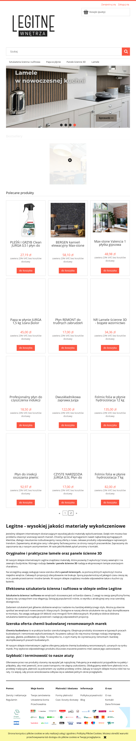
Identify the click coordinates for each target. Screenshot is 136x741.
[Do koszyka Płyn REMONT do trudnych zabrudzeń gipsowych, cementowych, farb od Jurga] (68, 348)
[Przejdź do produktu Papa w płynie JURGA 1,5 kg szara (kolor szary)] (25, 298)
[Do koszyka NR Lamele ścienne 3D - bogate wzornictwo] (110, 348)
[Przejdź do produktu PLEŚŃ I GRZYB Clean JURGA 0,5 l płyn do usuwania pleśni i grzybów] (25, 220)
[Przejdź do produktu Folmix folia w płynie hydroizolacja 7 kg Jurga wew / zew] (110, 452)
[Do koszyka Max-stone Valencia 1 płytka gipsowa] (110, 271)
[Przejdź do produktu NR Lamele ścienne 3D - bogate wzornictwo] (110, 298)
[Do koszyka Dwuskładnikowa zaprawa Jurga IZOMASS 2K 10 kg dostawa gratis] (68, 425)
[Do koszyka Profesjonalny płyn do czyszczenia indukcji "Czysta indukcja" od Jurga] (26, 425)
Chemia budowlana (17, 630)
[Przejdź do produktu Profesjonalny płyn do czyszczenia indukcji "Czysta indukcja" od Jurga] (25, 375)
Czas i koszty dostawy (67, 699)
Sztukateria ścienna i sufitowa (23, 595)
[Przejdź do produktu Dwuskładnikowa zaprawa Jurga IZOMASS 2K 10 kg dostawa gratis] (68, 375)
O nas (108, 695)
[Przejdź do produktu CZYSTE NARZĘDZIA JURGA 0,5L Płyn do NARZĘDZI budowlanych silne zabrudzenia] (68, 452)
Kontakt (109, 699)
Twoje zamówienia (40, 695)
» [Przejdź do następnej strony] (76, 513)
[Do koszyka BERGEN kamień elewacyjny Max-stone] (68, 271)
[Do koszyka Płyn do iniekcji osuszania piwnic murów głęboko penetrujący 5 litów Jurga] (26, 503)
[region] (68, 97)
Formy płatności (64, 695)
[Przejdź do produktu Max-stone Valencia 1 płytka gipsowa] (110, 220)
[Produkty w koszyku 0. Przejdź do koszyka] (94, 11)
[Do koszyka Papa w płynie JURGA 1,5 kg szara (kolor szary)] (26, 348)
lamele (51, 563)
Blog (82, 699)
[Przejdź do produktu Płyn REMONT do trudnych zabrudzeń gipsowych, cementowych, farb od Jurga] (68, 298)
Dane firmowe (112, 704)
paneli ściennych (71, 572)
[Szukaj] (126, 51)
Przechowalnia (38, 704)
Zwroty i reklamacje (16, 695)
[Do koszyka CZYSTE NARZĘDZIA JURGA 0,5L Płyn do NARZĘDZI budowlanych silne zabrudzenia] (68, 503)
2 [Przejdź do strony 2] (71, 513)
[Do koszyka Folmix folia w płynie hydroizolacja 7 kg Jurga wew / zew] (110, 503)
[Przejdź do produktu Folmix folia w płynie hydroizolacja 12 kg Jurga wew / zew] (110, 375)
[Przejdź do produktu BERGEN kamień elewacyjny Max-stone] (68, 220)
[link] (68, 97)
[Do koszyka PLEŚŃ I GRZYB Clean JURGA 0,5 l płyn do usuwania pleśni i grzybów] (26, 271)
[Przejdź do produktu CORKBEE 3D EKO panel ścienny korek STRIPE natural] (68, 177)
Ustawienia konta (40, 699)
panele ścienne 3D (66, 563)
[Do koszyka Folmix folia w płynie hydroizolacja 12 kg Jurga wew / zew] (110, 425)
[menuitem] (24, 62)
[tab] (61, 125)
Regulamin (11, 699)
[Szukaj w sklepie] (65, 51)
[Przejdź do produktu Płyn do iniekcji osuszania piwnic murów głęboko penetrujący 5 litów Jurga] (25, 452)
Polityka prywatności (91, 695)
